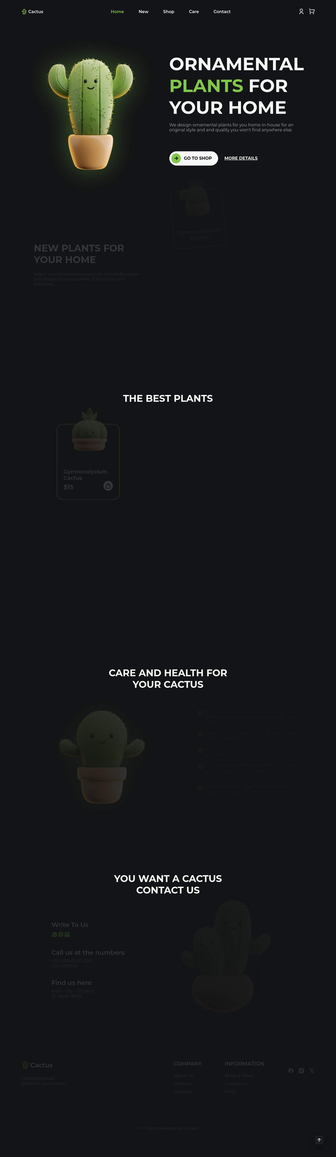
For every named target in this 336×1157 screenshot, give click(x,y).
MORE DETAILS (241, 158)
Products (183, 1081)
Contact (222, 11)
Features (183, 1089)
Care (194, 11)
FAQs (230, 1089)
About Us (183, 1073)
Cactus (32, 11)
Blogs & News (239, 1073)
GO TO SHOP (191, 158)
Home (117, 11)
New (143, 11)
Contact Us (236, 1081)
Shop (168, 11)
